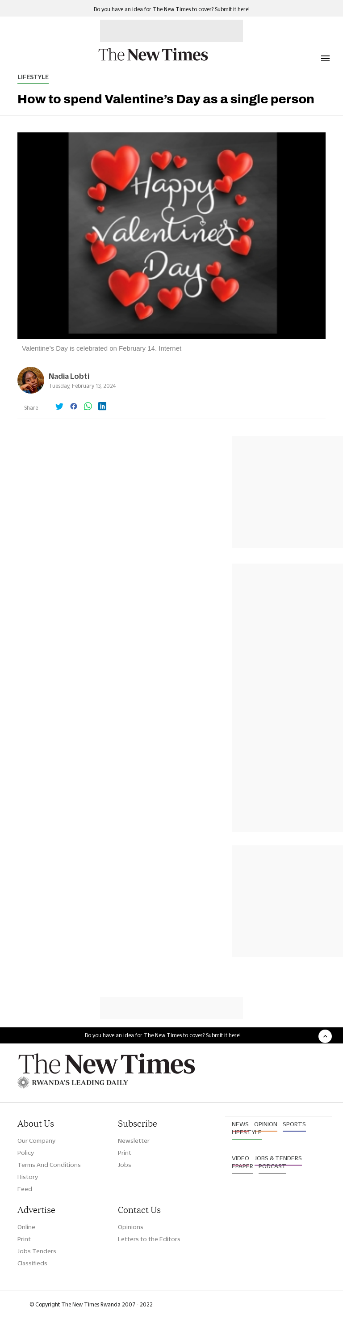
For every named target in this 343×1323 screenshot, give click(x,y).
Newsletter (134, 1140)
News (240, 1124)
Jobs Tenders (36, 1251)
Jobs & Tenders (278, 1158)
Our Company (36, 1140)
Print (124, 1152)
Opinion (265, 1124)
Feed (24, 1188)
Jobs (124, 1164)
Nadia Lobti (69, 376)
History (27, 1176)
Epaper (242, 1166)
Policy (25, 1152)
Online (26, 1226)
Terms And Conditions (49, 1164)
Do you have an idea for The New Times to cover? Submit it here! (172, 9)
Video (240, 1158)
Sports (294, 1124)
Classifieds (32, 1263)
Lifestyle (33, 77)
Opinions (130, 1226)
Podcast (272, 1166)
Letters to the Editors (149, 1238)
